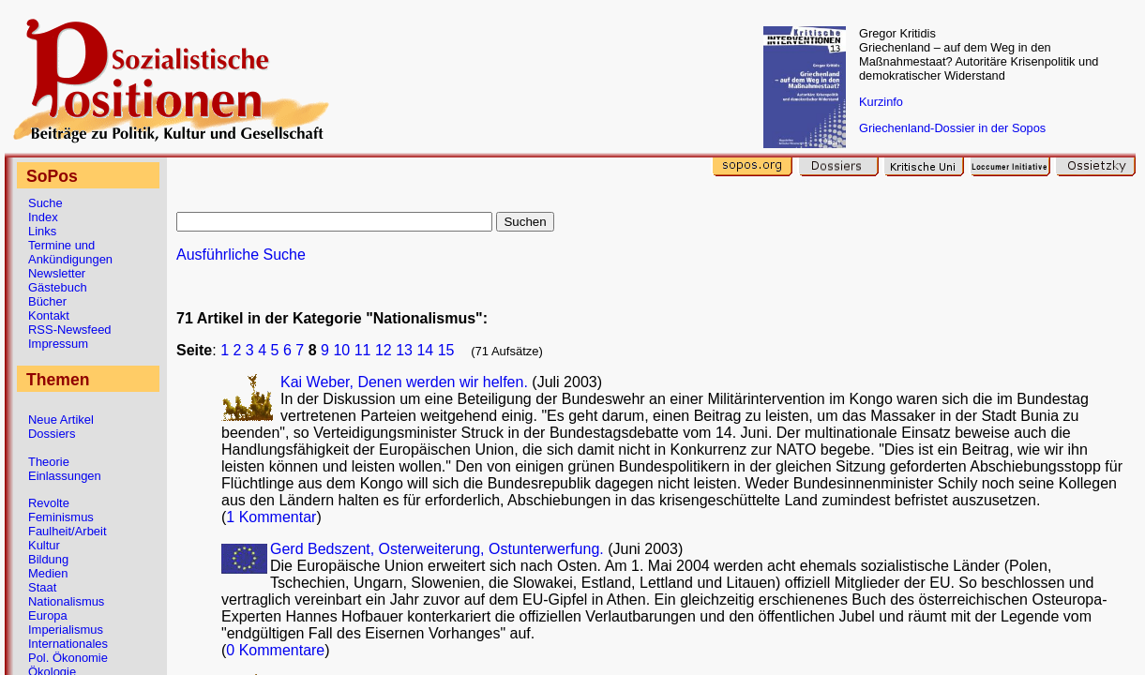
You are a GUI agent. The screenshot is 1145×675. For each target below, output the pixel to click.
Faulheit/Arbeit (67, 531)
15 (446, 350)
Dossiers (51, 434)
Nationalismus (66, 601)
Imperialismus (65, 629)
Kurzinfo (881, 102)
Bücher (47, 301)
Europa (48, 615)
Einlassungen (64, 476)
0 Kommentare (275, 650)
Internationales (68, 644)
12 (383, 350)
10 (341, 350)
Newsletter (56, 273)
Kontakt (48, 315)
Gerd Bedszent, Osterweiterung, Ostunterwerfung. (439, 549)
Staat (42, 587)
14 (424, 350)
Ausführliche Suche (241, 254)
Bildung (48, 559)
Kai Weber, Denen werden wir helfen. (406, 382)
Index (43, 217)
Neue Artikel (61, 419)
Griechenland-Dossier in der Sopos (952, 128)
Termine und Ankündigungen (70, 252)
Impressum (58, 344)
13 (404, 350)
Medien (48, 573)
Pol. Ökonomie (68, 658)
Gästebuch (57, 287)
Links (42, 231)
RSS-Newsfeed (70, 329)
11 (362, 350)
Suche (45, 203)
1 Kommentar (271, 517)
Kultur (44, 545)
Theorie (48, 462)
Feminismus (61, 517)
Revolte (48, 503)
